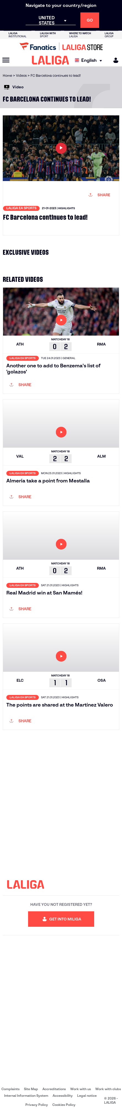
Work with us (80, 1089)
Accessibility (63, 1095)
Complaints (10, 1089)
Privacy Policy (36, 1104)
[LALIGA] (50, 60)
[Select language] (90, 60)
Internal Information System (26, 1095)
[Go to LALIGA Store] (61, 46)
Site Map (31, 1089)
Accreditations (54, 1089)
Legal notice (87, 1095)
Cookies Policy (63, 1104)
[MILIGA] (114, 60)
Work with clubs (108, 1089)
